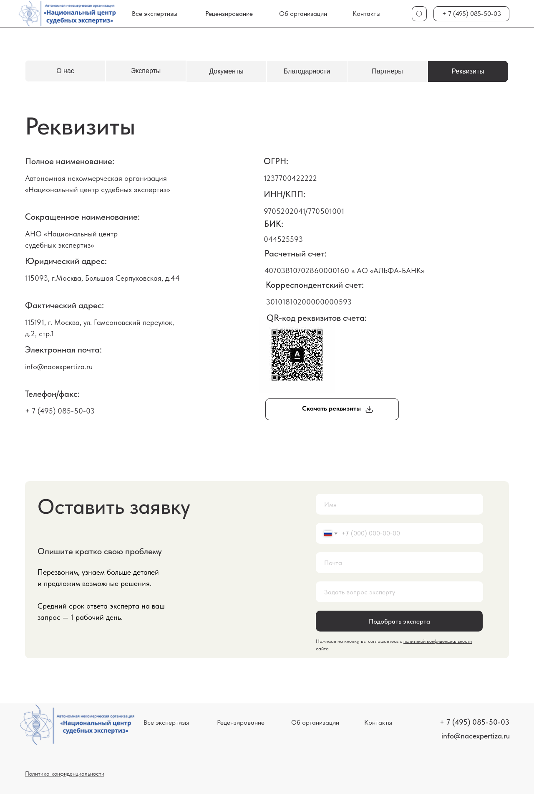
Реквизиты (467, 71)
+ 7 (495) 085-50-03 (471, 14)
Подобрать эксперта (399, 621)
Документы (226, 71)
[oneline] (399, 591)
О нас (65, 70)
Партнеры (387, 71)
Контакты (366, 14)
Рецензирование (229, 14)
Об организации (303, 14)
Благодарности (307, 71)
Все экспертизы (154, 14)
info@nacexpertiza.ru (475, 735)
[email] (399, 562)
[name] (399, 504)
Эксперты (146, 70)
